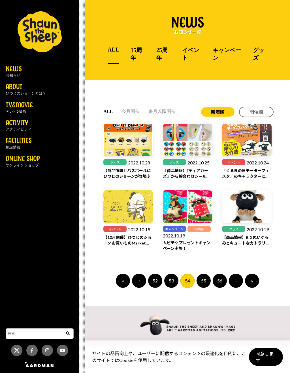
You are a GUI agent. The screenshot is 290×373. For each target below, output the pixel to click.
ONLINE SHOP (23, 161)
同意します (264, 359)
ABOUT (26, 89)
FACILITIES (19, 143)
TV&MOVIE (19, 107)
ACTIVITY (18, 125)
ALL (113, 49)
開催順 (256, 112)
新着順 (218, 112)
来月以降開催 (162, 111)
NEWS (14, 72)
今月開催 (130, 111)
